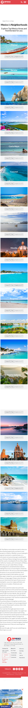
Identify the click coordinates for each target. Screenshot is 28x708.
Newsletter (22, 657)
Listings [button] (7, 687)
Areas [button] (6, 684)
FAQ (20, 653)
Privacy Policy (18, 674)
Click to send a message (5, 661)
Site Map (21, 650)
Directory (21, 648)
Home (4, 21)
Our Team (13, 650)
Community (13, 657)
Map (12, 56)
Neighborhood (19, 56)
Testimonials (14, 652)
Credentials (13, 655)
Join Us (21, 655)
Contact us (6, 655)
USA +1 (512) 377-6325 (5, 651)
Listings (7, 56)
